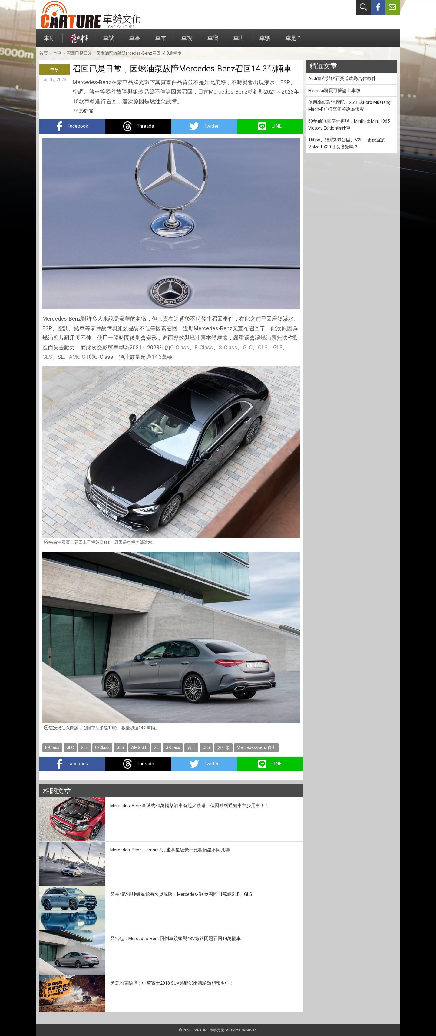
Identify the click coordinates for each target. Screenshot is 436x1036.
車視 (187, 41)
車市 (161, 41)
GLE (277, 347)
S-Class (228, 347)
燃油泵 (198, 338)
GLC (248, 347)
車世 (239, 41)
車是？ (293, 41)
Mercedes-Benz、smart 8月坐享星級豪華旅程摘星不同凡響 (170, 850)
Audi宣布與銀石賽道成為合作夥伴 (342, 78)
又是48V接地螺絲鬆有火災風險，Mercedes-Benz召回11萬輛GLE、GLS (181, 894)
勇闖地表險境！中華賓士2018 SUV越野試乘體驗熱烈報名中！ (172, 983)
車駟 (265, 41)
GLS (47, 357)
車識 (213, 41)
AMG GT (79, 357)
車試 (109, 41)
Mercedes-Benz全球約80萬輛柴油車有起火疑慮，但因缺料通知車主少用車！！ (189, 805)
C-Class (179, 347)
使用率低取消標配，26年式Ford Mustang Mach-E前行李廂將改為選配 (349, 106)
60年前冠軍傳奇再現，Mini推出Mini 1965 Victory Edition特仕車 (349, 124)
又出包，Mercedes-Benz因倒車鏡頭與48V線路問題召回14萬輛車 (175, 938)
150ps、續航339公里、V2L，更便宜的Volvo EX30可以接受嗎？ (346, 143)
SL (156, 747)
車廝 (49, 41)
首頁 (43, 53)
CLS (263, 347)
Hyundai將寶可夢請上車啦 (334, 90)
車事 (135, 41)
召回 (191, 747)
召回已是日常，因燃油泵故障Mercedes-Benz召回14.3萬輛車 (124, 53)
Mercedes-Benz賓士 (256, 747)
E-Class (204, 347)
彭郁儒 (86, 111)
